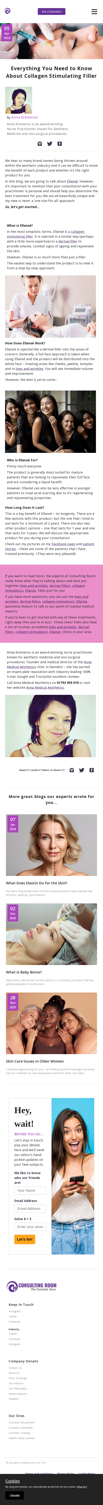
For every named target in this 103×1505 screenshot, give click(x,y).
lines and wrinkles (29, 368)
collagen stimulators (58, 601)
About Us (14, 1373)
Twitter (13, 1316)
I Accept (15, 1495)
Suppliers (14, 1398)
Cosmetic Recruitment (22, 1422)
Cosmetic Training (19, 1433)
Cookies (12, 1481)
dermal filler (67, 241)
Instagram (15, 1311)
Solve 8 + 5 (22, 1219)
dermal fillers (60, 585)
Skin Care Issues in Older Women (35, 1061)
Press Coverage (18, 1378)
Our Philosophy (18, 1388)
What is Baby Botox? (24, 972)
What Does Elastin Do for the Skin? (36, 883)
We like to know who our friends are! (27, 1178)
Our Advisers (16, 1383)
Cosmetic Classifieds (21, 1427)
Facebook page (63, 544)
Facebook (14, 1321)
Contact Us (15, 1368)
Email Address (25, 1201)
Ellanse (30, 590)
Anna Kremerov (24, 117)
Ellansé (72, 181)
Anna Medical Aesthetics (45, 687)
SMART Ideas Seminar (22, 1438)
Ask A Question (51, 11)
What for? (82, 1486)
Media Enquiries (18, 1393)
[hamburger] (94, 11)
